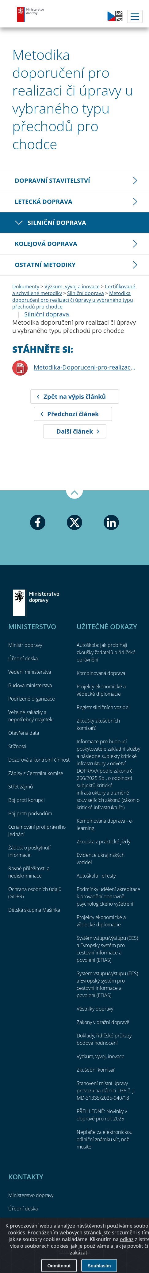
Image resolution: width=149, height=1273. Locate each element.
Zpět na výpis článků (75, 396)
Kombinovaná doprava (101, 673)
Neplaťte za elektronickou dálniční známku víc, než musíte (104, 1139)
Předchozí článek (73, 414)
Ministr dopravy (25, 645)
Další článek (74, 431)
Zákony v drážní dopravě (103, 1022)
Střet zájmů (20, 786)
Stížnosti (17, 746)
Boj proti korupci (26, 800)
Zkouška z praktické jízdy (103, 841)
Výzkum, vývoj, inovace (100, 1056)
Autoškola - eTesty (96, 875)
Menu (135, 16)
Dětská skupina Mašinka (34, 910)
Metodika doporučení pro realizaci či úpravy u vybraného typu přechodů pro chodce (72, 300)
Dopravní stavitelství (52, 180)
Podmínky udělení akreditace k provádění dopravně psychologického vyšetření (108, 896)
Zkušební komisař (96, 1069)
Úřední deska (23, 658)
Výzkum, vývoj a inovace (72, 286)
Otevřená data (23, 733)
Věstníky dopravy (95, 1008)
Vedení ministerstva (29, 672)
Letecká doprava (43, 201)
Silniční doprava (57, 222)
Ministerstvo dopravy (30, 14)
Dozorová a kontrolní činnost (39, 759)
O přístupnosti (74, 1251)
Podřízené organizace (31, 698)
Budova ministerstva (30, 685)
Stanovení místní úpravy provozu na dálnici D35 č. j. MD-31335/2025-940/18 (106, 1090)
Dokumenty (25, 286)
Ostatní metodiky (45, 265)
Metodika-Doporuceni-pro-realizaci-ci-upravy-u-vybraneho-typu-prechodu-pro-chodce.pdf (85, 367)
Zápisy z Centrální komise (35, 773)
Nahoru (74, 494)
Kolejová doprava (46, 244)
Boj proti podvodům (30, 813)
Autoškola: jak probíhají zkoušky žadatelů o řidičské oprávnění (106, 652)
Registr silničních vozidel (103, 707)
